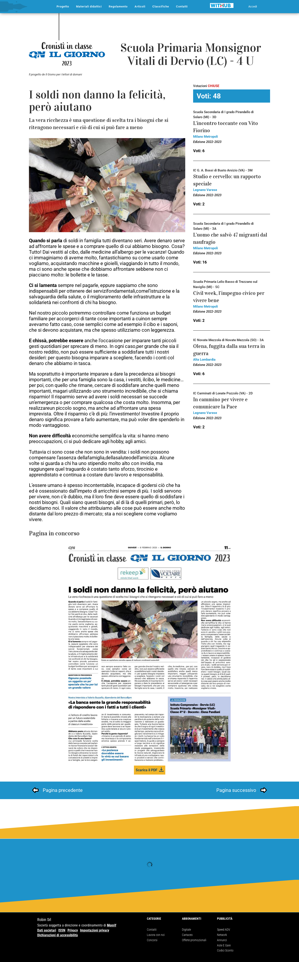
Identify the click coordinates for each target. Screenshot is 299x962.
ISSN (61, 930)
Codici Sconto (225, 950)
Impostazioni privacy (94, 930)
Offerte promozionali (194, 940)
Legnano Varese (205, 190)
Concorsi (152, 940)
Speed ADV (223, 929)
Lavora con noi (156, 935)
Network (222, 935)
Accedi (252, 6)
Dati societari (46, 930)
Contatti (152, 929)
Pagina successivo (236, 790)
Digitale (186, 929)
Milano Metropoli (205, 137)
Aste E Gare (224, 945)
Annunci (222, 940)
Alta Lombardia (204, 360)
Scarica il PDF (146, 770)
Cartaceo (187, 935)
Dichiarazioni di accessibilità (57, 935)
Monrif (111, 925)
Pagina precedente (63, 790)
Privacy (73, 930)
